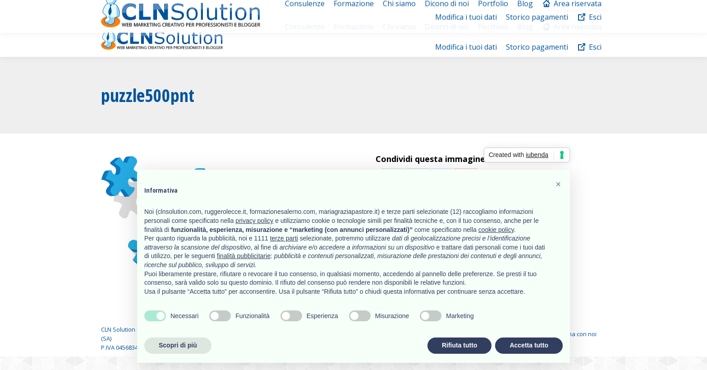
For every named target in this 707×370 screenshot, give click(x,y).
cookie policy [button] (496, 229)
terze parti (284, 238)
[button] (558, 184)
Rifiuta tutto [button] (459, 345)
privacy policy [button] (254, 220)
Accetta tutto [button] (529, 345)
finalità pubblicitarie (244, 255)
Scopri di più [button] (178, 345)
